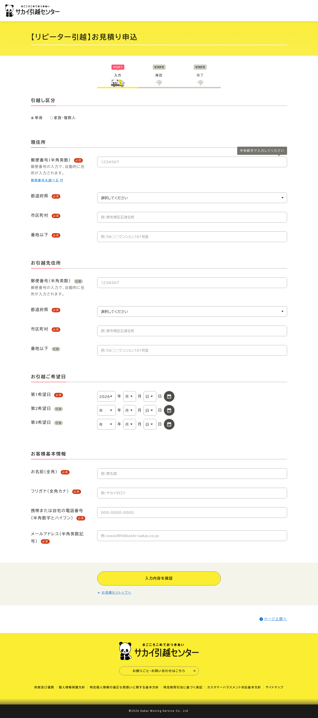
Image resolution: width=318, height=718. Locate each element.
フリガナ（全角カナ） (56, 491)
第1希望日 (47, 394)
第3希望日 (47, 422)
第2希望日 (47, 408)
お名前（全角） (50, 471)
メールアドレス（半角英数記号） (57, 538)
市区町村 (45, 215)
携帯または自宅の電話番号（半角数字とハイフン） (58, 514)
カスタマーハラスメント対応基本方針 (234, 687)
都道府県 (45, 196)
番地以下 (45, 234)
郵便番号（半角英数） (59, 170)
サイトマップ (275, 687)
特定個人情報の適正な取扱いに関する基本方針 (124, 687)
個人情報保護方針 (72, 687)
